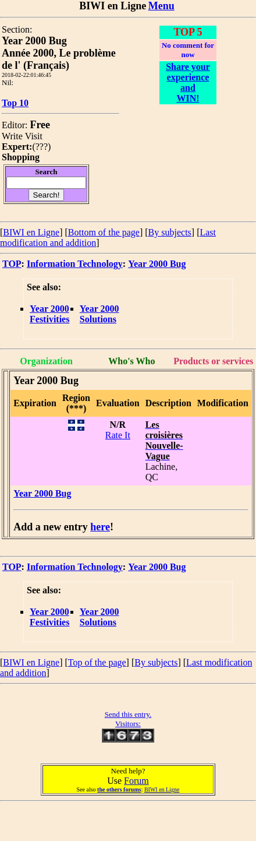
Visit (33, 136)
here (100, 527)
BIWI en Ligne (31, 232)
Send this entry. (128, 714)
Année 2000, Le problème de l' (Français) (59, 59)
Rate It (117, 435)
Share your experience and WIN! (188, 82)
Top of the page (97, 662)
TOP (12, 264)
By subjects (169, 232)
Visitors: (128, 723)
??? (41, 147)
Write (12, 136)
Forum (136, 781)
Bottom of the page (104, 232)
